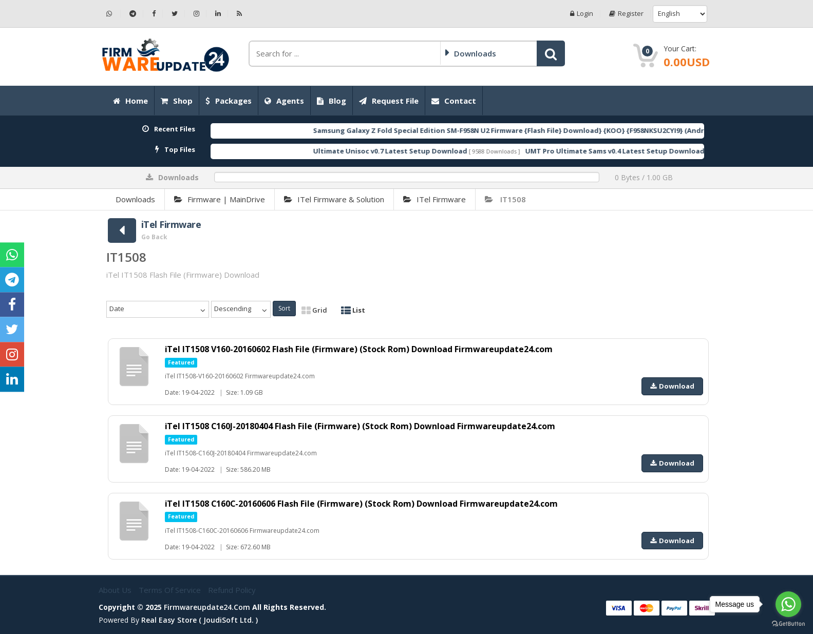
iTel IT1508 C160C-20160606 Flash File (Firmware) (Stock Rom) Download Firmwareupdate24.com (362, 503)
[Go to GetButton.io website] (788, 624)
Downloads (135, 199)
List (353, 310)
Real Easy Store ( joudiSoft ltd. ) (199, 620)
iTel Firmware (434, 199)
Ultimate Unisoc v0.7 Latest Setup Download (410, 151)
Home (130, 100)
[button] (551, 53)
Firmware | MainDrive (219, 199)
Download (672, 386)
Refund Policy (232, 590)
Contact (453, 100)
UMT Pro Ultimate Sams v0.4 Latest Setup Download (634, 151)
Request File (389, 100)
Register (626, 13)
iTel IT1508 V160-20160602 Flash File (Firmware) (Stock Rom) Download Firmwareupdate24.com (359, 349)
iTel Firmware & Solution (334, 199)
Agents (284, 100)
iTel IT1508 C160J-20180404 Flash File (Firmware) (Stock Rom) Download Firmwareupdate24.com (360, 426)
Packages (228, 100)
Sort (284, 308)
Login (581, 13)
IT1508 (505, 199)
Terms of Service (171, 590)
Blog (331, 100)
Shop (177, 100)
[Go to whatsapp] (788, 604)
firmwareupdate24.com (207, 607)
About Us (116, 590)
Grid (314, 310)
